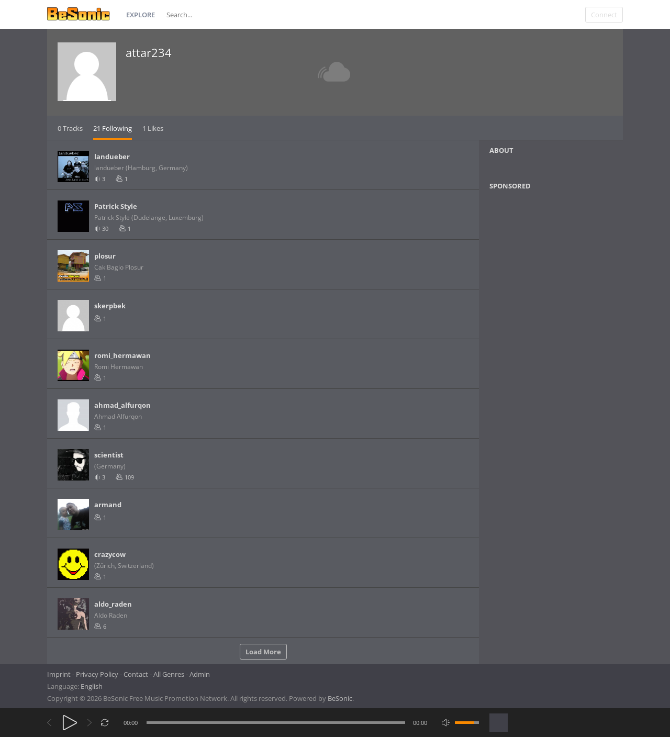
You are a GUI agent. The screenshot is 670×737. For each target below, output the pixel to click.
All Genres (168, 674)
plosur (105, 256)
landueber (112, 156)
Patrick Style (115, 206)
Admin (199, 674)
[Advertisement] (540, 283)
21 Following (112, 128)
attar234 (149, 52)
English (92, 686)
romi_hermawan (122, 355)
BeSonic (340, 698)
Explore (140, 14)
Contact (136, 674)
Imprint (59, 674)
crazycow (110, 554)
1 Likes (152, 128)
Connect (604, 14)
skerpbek (110, 305)
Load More (263, 651)
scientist (109, 455)
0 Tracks (70, 128)
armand (107, 504)
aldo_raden (113, 604)
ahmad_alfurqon (122, 405)
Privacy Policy (97, 674)
